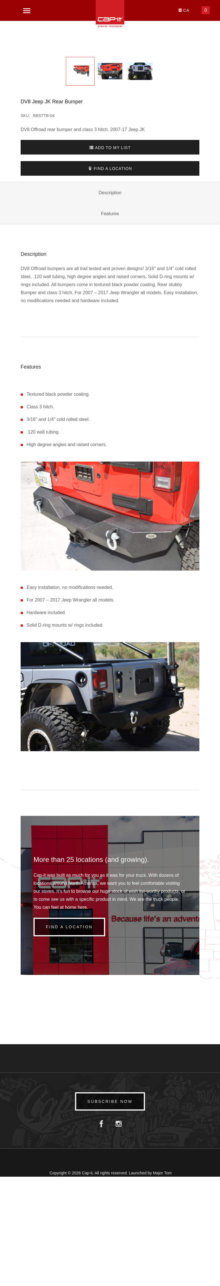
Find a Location (71, 1036)
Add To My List (110, 257)
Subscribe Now (110, 1210)
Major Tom (162, 1282)
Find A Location (110, 278)
